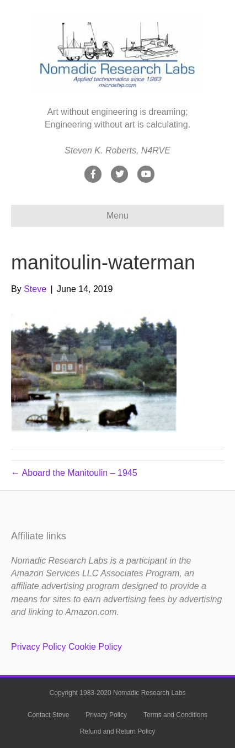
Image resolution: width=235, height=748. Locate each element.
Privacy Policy (38, 646)
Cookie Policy (95, 646)
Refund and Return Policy (118, 731)
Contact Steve (48, 715)
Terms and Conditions (175, 715)
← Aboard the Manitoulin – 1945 (74, 473)
